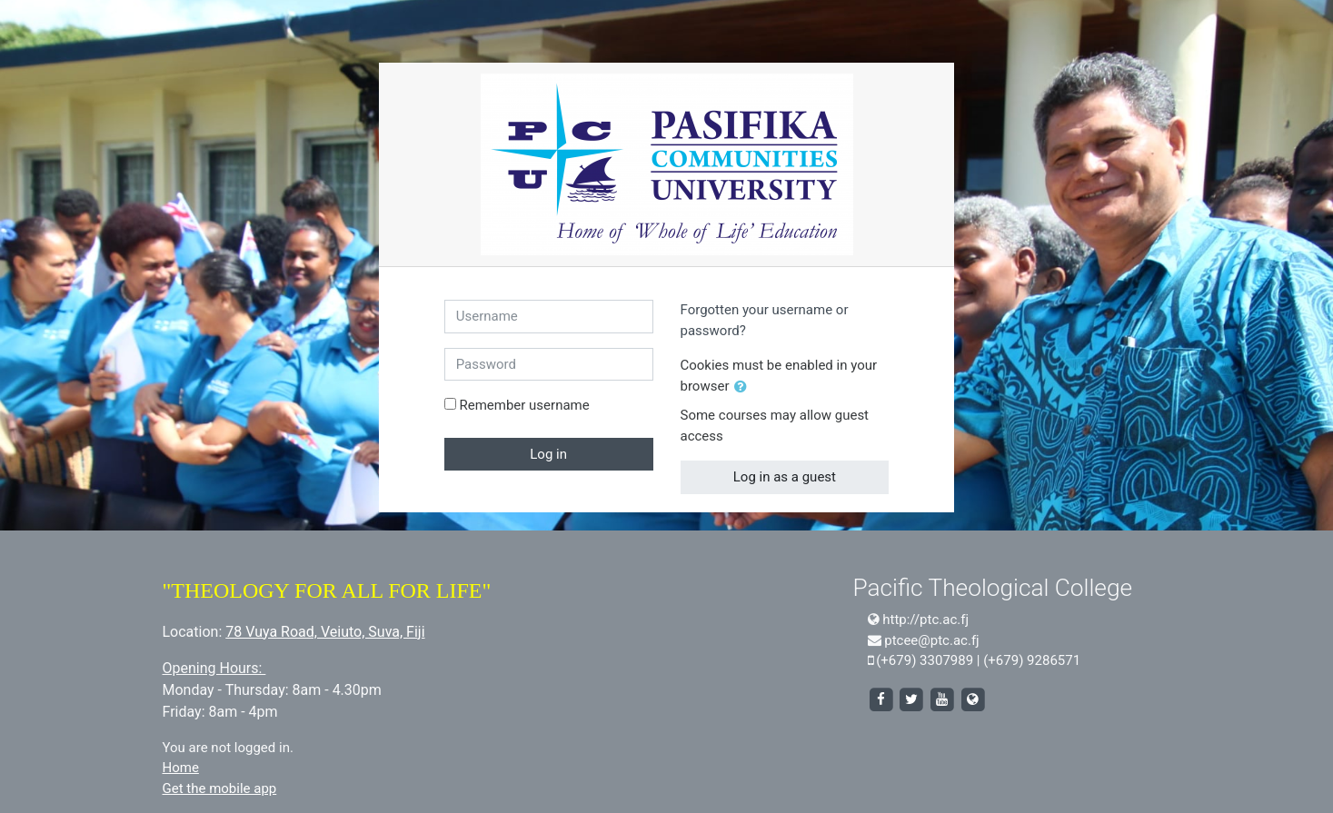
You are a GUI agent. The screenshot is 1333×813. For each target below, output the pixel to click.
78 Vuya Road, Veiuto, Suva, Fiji (324, 631)
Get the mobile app (220, 788)
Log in (548, 454)
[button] (744, 387)
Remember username (524, 405)
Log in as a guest (784, 477)
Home (181, 767)
